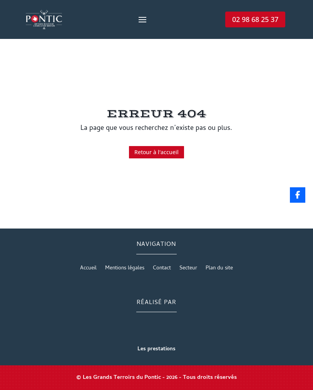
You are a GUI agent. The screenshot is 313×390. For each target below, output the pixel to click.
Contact (162, 269)
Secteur (188, 269)
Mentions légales (124, 269)
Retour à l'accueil (156, 152)
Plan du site (219, 269)
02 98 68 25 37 (255, 19)
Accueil (88, 269)
